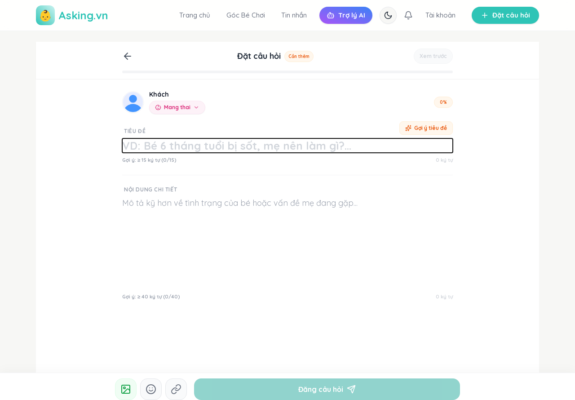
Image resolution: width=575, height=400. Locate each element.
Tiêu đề (135, 131)
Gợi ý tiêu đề (426, 127)
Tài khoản (440, 15)
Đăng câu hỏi (327, 389)
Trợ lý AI (346, 15)
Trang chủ (194, 15)
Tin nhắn (294, 15)
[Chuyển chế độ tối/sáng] (388, 15)
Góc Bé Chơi (245, 15)
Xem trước (433, 56)
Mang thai (177, 107)
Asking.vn (72, 15)
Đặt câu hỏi (505, 15)
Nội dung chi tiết (150, 189)
